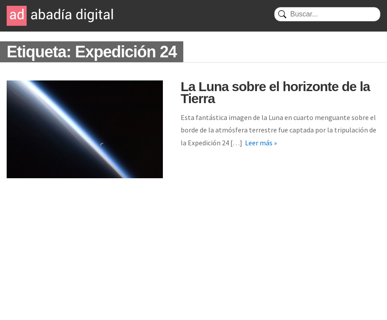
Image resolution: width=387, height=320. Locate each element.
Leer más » (261, 142)
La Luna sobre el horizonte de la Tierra (275, 92)
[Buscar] (327, 14)
